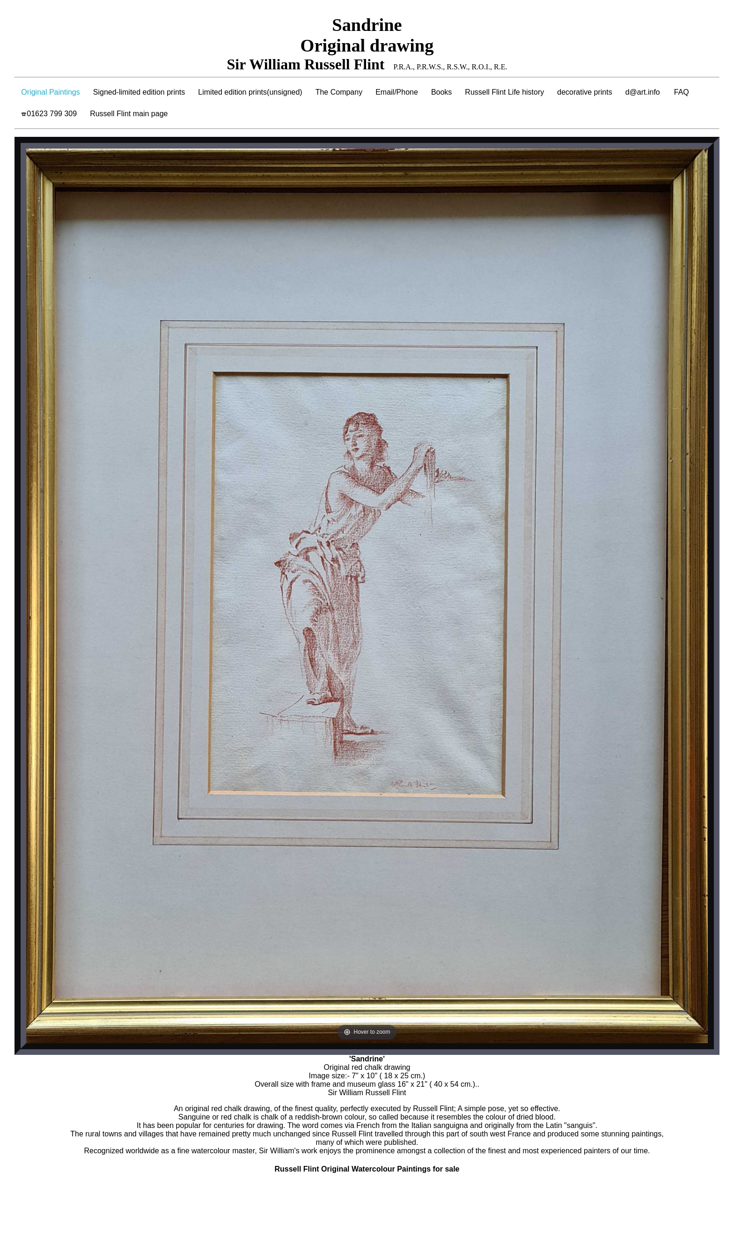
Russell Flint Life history (504, 92)
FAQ (681, 92)
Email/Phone (396, 92)
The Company (339, 92)
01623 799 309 (49, 114)
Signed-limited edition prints (139, 92)
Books (441, 92)
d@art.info (642, 92)
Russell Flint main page (129, 114)
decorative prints (584, 92)
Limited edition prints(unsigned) (250, 92)
